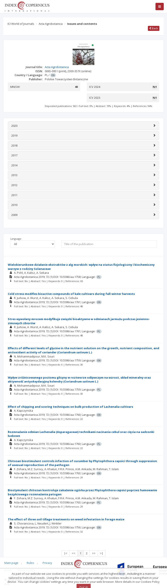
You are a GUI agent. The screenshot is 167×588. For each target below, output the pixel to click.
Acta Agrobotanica (51, 24)
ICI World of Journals (21, 24)
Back (153, 28)
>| (101, 553)
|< (65, 553)
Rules (30, 563)
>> (93, 553)
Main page (11, 563)
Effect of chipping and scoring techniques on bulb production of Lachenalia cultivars (70, 407)
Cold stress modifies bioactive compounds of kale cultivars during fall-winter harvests (71, 294)
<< (73, 553)
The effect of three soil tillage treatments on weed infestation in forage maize (66, 519)
